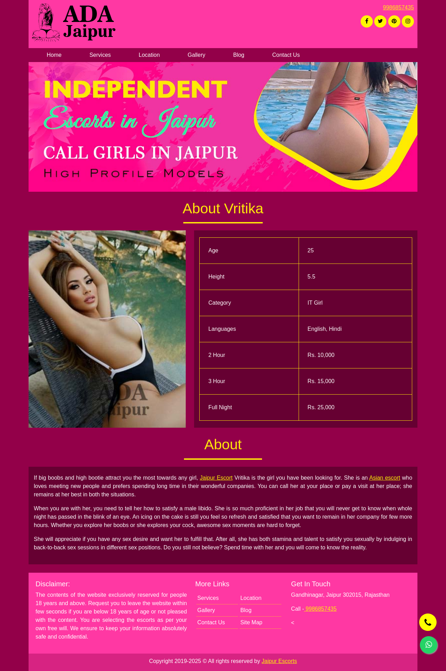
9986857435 (398, 7)
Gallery (197, 55)
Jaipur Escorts (279, 661)
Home (54, 55)
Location (149, 55)
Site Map (251, 622)
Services (100, 55)
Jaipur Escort (216, 478)
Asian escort (384, 478)
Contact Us (286, 55)
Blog (238, 55)
